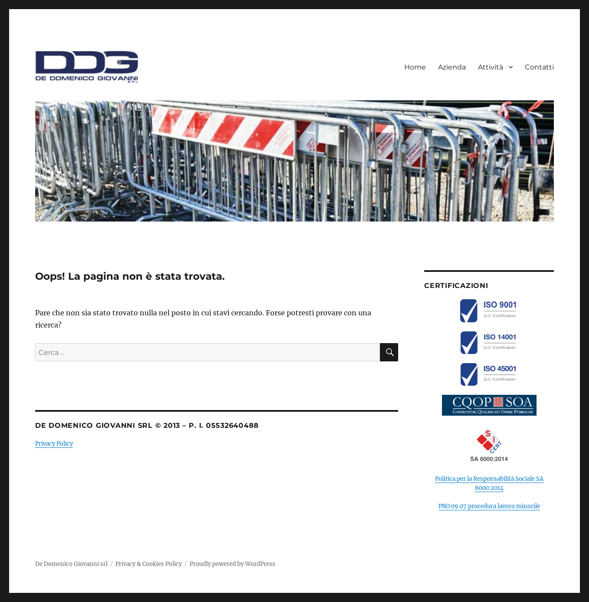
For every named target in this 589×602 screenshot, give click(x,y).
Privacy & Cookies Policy (148, 564)
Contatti (539, 67)
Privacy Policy (54, 443)
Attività (490, 67)
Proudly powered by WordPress (232, 564)
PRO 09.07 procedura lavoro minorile (489, 506)
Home (415, 67)
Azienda (452, 67)
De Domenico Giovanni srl (71, 564)
